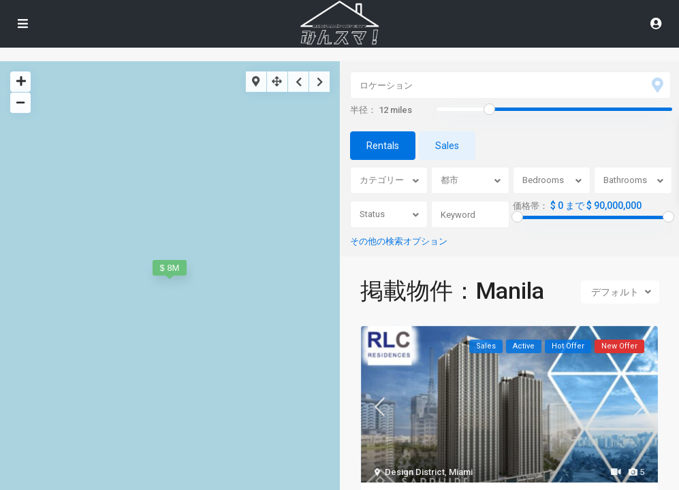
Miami (461, 472)
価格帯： (530, 206)
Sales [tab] (447, 145)
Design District (415, 472)
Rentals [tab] (382, 145)
